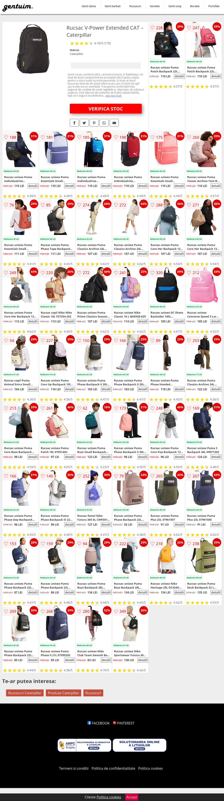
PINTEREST (123, 723)
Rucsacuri (135, 6)
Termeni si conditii (74, 768)
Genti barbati (113, 6)
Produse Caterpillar (63, 693)
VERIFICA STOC (106, 108)
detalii (179, 76)
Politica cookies (150, 768)
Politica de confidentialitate (113, 768)
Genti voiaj (174, 6)
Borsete (194, 6)
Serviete (155, 6)
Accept (131, 797)
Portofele (213, 6)
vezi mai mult (113, 95)
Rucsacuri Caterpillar (24, 693)
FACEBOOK (98, 723)
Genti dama (89, 6)
